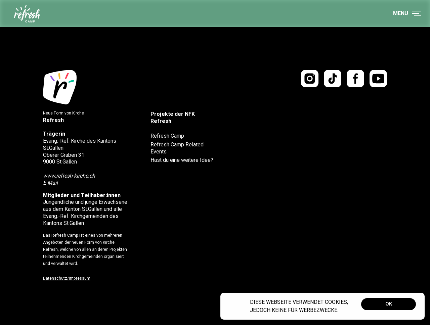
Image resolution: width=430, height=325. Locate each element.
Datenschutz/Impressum (66, 278)
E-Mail (50, 183)
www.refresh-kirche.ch (69, 176)
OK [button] (388, 304)
